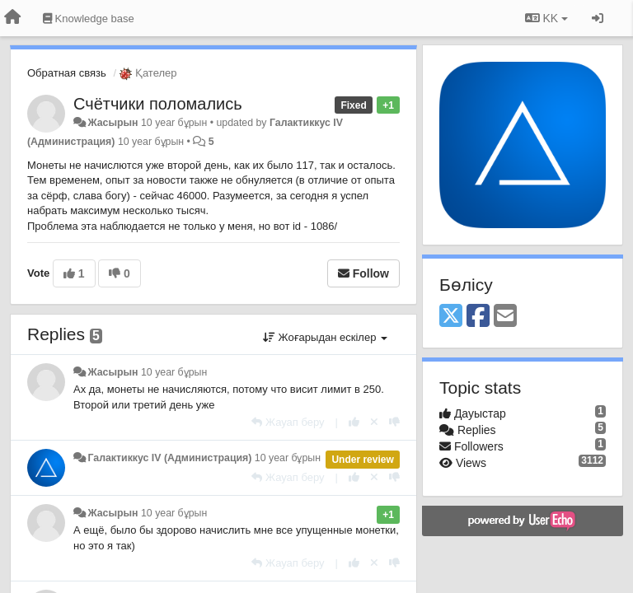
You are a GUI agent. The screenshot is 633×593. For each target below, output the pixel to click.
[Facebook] (478, 316)
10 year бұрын (174, 372)
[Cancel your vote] (374, 422)
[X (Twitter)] (450, 316)
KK (546, 18)
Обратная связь (66, 73)
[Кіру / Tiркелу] (597, 18)
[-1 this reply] (394, 422)
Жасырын (112, 122)
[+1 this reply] (354, 422)
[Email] (505, 316)
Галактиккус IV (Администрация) (169, 458)
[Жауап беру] (287, 422)
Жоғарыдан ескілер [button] (325, 337)
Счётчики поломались (157, 104)
